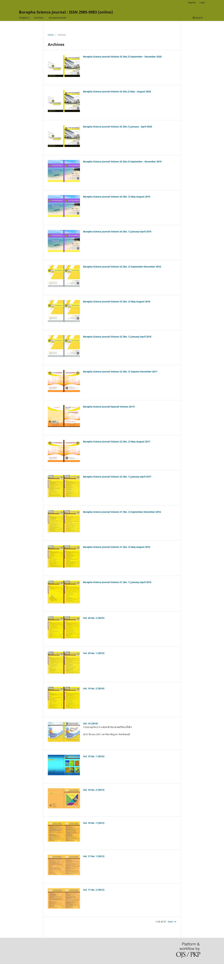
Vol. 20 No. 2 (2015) (93, 617)
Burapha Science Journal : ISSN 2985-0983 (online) (66, 12)
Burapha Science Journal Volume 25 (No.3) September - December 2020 (122, 56)
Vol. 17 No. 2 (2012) (93, 889)
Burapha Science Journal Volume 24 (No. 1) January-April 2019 (117, 231)
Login (202, 2)
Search (198, 17)
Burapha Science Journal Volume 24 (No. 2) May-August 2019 (116, 196)
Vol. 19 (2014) (90, 723)
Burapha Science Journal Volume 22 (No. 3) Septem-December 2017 (120, 371)
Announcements (57, 17)
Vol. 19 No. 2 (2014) (93, 688)
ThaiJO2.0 (24, 17)
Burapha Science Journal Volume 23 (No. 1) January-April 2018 (117, 336)
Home (51, 34)
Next (170, 921)
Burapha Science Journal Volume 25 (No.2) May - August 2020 (117, 91)
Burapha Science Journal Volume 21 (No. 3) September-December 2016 (122, 511)
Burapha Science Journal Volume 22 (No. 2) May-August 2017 (116, 441)
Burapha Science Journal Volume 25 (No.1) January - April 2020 (117, 126)
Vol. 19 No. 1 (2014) (93, 756)
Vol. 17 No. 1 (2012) (93, 856)
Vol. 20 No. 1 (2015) (93, 653)
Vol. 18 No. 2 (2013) (93, 789)
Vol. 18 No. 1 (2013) (93, 822)
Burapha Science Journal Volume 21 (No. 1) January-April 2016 (117, 582)
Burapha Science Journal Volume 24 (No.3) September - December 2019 (122, 161)
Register (192, 2)
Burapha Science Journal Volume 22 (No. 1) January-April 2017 (117, 476)
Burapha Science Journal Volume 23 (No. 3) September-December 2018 (122, 266)
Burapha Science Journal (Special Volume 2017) (109, 406)
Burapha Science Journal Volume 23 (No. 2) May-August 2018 (116, 301)
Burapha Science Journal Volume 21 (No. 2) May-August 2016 (116, 546)
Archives (38, 17)
